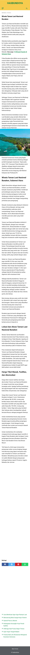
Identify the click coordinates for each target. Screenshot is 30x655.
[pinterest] (18, 564)
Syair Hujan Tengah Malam (11, 631)
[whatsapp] (25, 564)
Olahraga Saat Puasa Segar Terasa (13, 628)
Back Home (15, 649)
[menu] (3, 8)
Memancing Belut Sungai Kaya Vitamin (15, 617)
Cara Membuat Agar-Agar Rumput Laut (15, 614)
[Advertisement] (15, 511)
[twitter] (11, 564)
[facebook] (5, 564)
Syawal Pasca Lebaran (10, 620)
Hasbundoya (15, 3)
